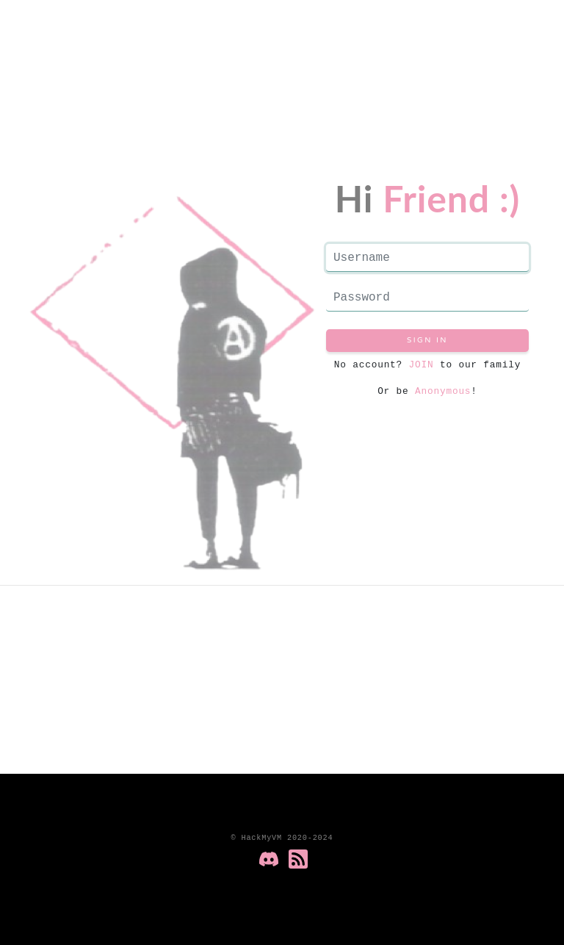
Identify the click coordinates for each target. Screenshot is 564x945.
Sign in (427, 340)
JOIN (417, 364)
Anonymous (443, 391)
